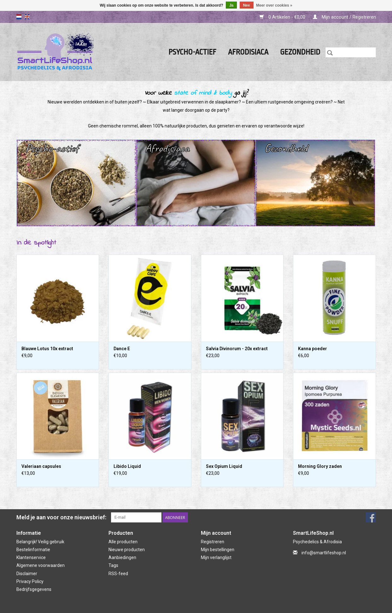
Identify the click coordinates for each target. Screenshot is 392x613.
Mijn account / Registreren (344, 17)
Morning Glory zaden (320, 466)
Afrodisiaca (248, 52)
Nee (246, 5)
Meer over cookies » (274, 5)
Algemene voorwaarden (40, 565)
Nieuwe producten (126, 549)
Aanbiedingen (122, 557)
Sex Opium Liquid (224, 466)
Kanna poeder (312, 348)
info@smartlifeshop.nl (323, 552)
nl (18, 16)
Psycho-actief (192, 52)
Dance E (122, 348)
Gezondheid (300, 52)
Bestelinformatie (33, 549)
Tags (113, 565)
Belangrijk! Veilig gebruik (40, 541)
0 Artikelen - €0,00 (283, 17)
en (27, 16)
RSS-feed (118, 573)
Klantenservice (31, 557)
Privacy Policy (30, 581)
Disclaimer (26, 573)
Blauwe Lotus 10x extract (47, 348)
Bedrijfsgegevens (33, 589)
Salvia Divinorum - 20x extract (237, 348)
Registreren (212, 541)
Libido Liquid (127, 466)
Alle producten (122, 541)
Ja (231, 5)
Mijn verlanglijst (216, 557)
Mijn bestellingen (217, 549)
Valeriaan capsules (41, 466)
